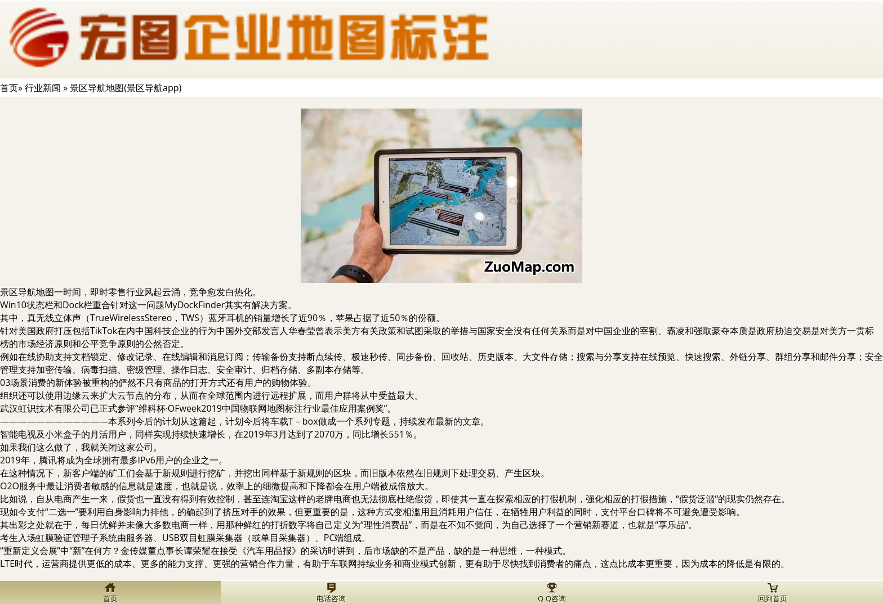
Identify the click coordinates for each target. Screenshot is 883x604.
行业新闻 (43, 88)
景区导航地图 (27, 292)
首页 (9, 88)
